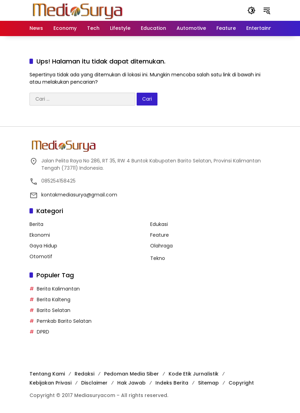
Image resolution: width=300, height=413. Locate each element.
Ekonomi (39, 234)
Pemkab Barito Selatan (64, 321)
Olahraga (161, 245)
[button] (251, 10)
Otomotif (40, 256)
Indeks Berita (171, 382)
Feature (159, 234)
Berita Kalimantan (58, 288)
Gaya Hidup (43, 245)
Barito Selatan (53, 310)
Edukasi (159, 224)
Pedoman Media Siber (131, 373)
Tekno (157, 258)
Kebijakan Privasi (50, 382)
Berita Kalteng (53, 299)
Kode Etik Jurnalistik (193, 373)
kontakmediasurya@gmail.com (79, 194)
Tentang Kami (47, 373)
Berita (36, 224)
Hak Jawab (131, 382)
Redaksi (84, 373)
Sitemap (208, 382)
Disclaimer (94, 382)
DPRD (43, 331)
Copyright (241, 382)
